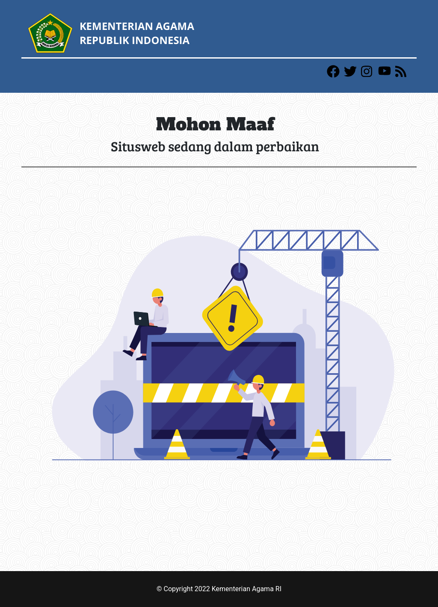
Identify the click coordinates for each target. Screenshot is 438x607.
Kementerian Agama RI (246, 589)
